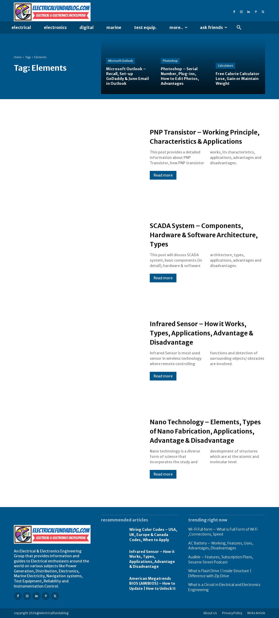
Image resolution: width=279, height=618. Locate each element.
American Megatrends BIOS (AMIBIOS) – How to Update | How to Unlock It (152, 583)
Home (18, 57)
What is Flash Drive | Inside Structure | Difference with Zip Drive (219, 573)
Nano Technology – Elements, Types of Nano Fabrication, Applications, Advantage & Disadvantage (205, 430)
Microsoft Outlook (120, 61)
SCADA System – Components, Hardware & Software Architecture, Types (207, 234)
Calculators (225, 65)
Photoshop (170, 61)
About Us (210, 613)
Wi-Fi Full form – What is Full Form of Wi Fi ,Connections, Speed (222, 532)
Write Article (256, 613)
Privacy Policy (232, 613)
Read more (163, 180)
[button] (239, 27)
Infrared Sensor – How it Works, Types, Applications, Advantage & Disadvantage (202, 332)
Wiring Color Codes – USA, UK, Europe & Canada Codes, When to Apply (153, 534)
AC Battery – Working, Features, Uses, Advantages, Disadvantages (220, 546)
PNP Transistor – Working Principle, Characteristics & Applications (200, 136)
